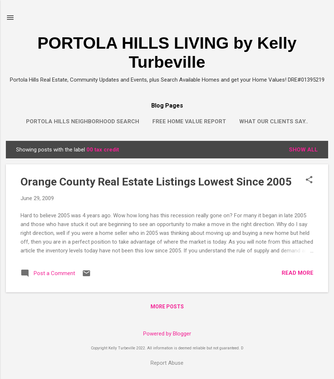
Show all (303, 149)
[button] (309, 180)
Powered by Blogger (167, 333)
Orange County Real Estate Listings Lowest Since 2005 (156, 181)
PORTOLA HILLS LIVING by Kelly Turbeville (167, 52)
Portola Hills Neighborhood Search (82, 121)
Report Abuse (167, 363)
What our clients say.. (273, 121)
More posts (167, 306)
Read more (297, 273)
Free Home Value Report (189, 121)
